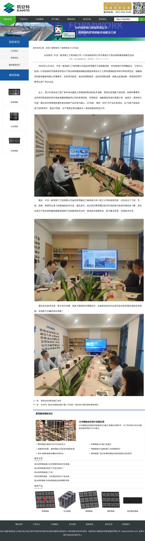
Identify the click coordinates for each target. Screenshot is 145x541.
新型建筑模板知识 (44, 413)
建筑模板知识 (14, 65)
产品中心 (24, 19)
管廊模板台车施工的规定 (101, 444)
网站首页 (8, 19)
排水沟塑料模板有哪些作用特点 (51, 453)
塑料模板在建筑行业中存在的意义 (51, 444)
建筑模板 (14, 75)
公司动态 (14, 51)
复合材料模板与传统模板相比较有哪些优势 (51, 480)
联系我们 (103, 19)
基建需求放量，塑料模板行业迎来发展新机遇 (56, 449)
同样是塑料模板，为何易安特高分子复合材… (52, 476)
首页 (48, 48)
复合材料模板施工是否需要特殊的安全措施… (52, 464)
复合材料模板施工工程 (43, 472)
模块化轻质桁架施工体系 (50, 401)
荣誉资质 (14, 58)
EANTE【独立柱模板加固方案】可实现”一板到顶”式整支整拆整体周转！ (70, 405)
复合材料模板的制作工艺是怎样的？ (49, 468)
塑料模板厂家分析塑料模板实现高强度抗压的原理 (111, 453)
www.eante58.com (80, 59)
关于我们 (55, 19)
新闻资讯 (71, 19)
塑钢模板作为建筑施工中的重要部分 (105, 449)
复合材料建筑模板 (76, 71)
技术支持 (87, 19)
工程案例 (39, 19)
